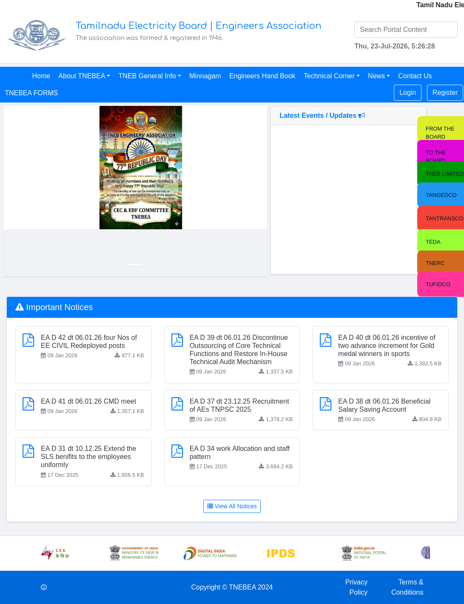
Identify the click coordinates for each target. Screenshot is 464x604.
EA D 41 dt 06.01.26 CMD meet (88, 401)
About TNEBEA (81, 76)
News (376, 76)
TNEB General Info (147, 76)
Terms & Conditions (407, 587)
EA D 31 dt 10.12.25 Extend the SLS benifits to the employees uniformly (88, 456)
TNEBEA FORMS (31, 93)
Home (41, 76)
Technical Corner (329, 76)
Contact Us (415, 76)
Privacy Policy (356, 587)
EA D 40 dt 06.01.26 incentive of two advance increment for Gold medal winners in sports (387, 345)
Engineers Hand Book (262, 76)
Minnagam (205, 76)
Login (407, 92)
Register (445, 92)
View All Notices (232, 506)
